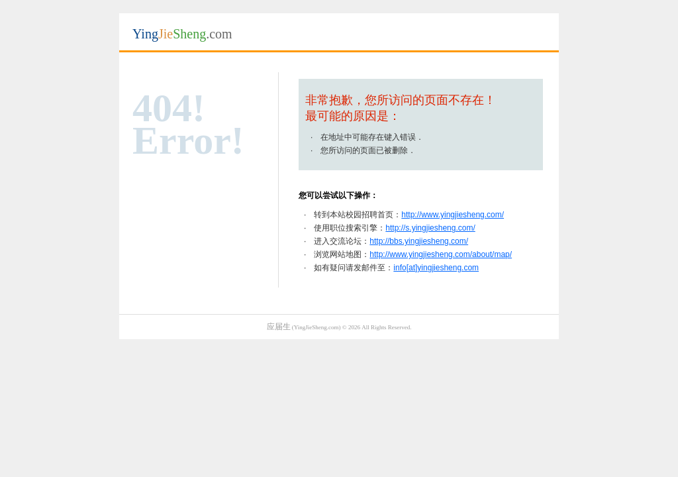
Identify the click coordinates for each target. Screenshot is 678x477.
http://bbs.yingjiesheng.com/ (418, 241)
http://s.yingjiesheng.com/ (430, 228)
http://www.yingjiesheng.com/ (452, 214)
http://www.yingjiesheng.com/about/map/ (440, 254)
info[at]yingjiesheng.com (436, 267)
